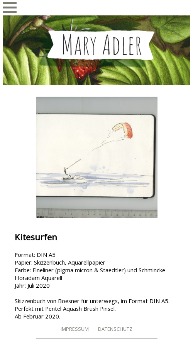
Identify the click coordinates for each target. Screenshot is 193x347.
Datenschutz (115, 328)
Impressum (75, 328)
